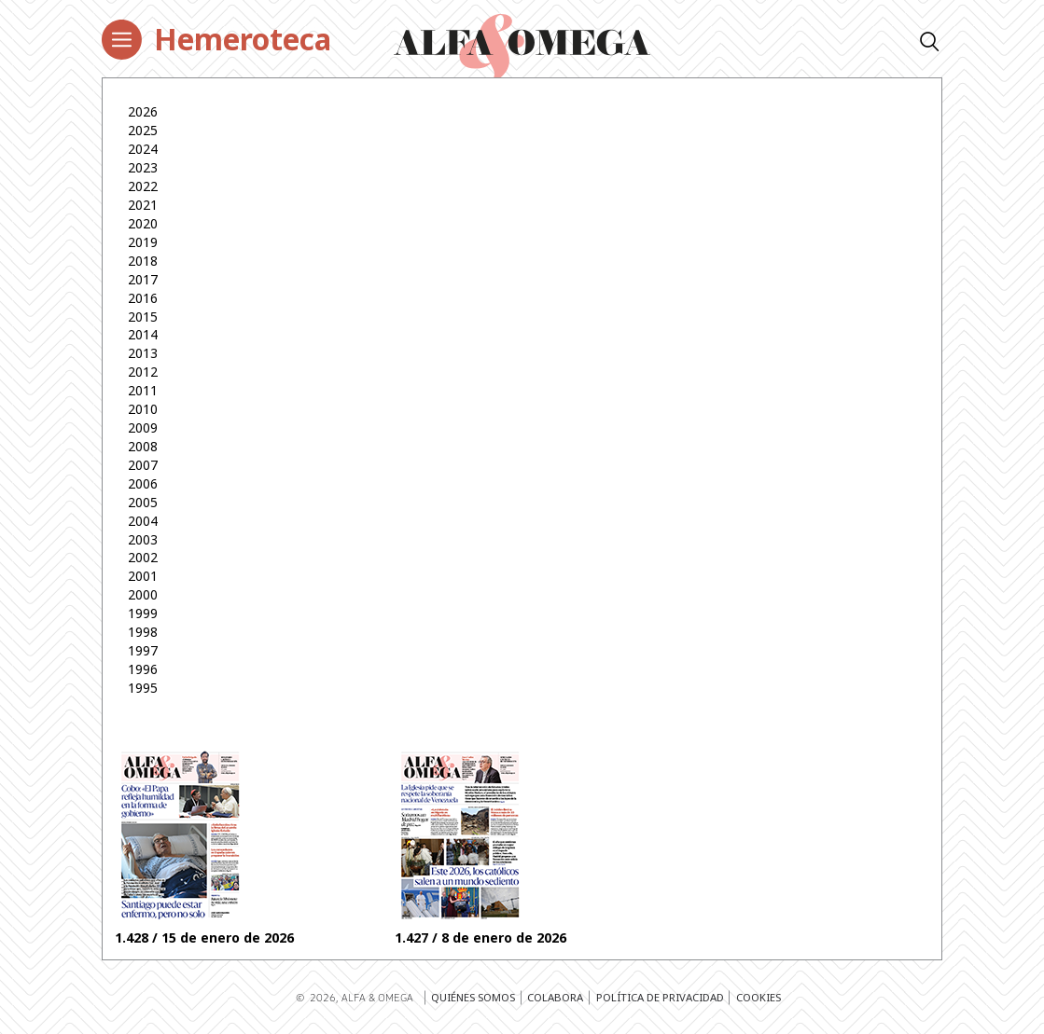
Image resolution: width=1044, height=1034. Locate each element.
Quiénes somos (473, 997)
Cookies (758, 997)
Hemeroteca (242, 39)
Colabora (555, 997)
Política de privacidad (660, 997)
